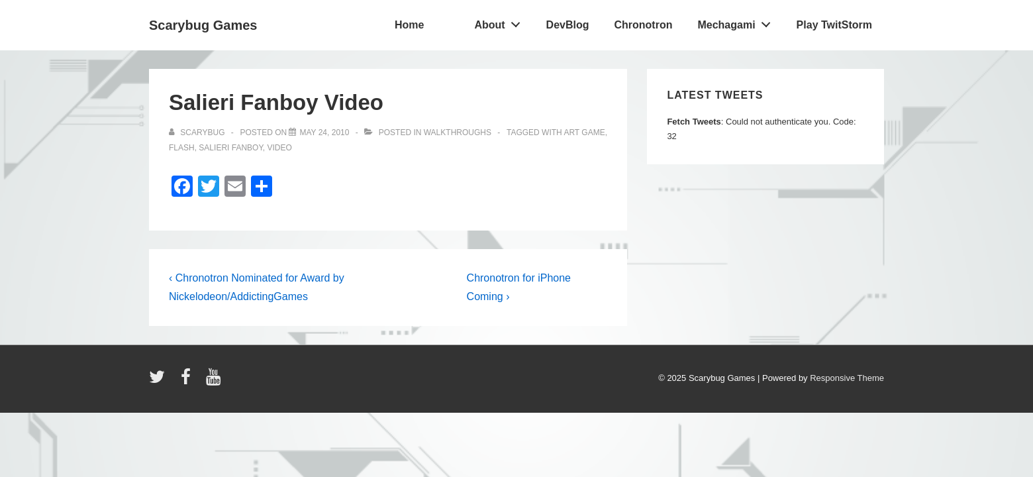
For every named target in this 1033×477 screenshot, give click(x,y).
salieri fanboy (231, 147)
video (280, 147)
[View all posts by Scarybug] (198, 132)
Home (409, 24)
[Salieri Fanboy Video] (324, 132)
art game (584, 132)
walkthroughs (457, 132)
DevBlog (567, 24)
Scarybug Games (203, 25)
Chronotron (643, 24)
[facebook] (189, 381)
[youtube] (215, 381)
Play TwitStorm (834, 24)
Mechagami (737, 21)
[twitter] (160, 381)
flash (182, 147)
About (500, 21)
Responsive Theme (847, 378)
